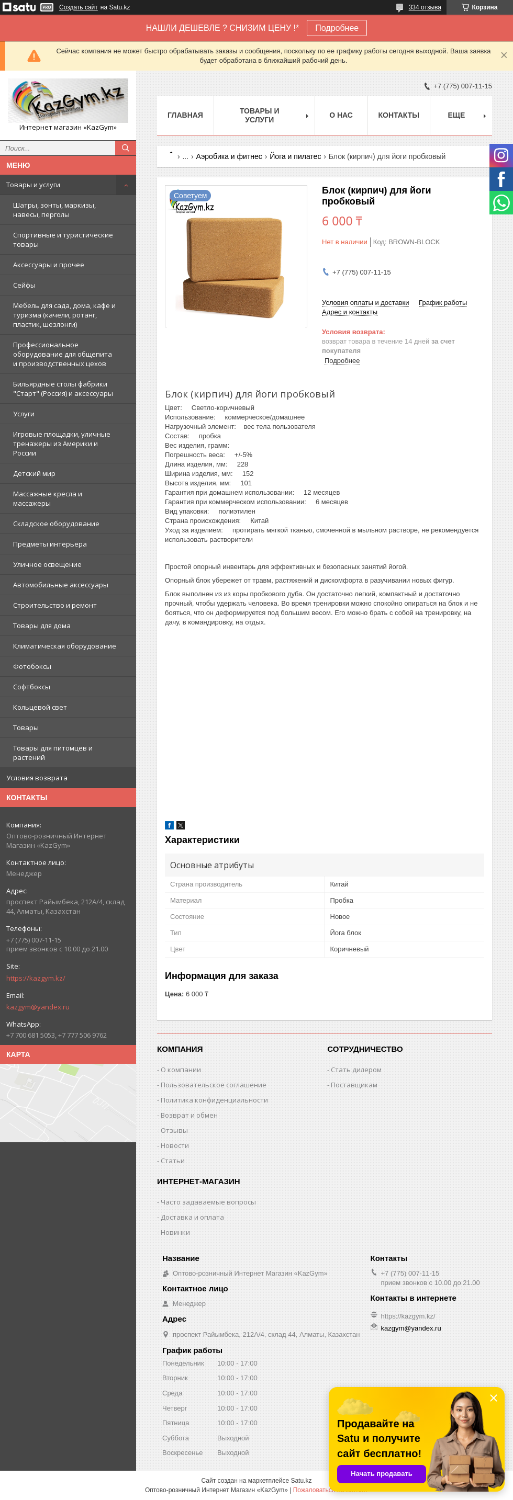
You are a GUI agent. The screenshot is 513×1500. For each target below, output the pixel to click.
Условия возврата (37, 777)
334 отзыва (425, 7)
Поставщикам (354, 1084)
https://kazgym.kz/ (35, 978)
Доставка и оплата (192, 1217)
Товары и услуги (33, 184)
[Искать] (125, 148)
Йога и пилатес (295, 156)
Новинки (175, 1232)
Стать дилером (356, 1069)
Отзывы (174, 1130)
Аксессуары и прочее (48, 264)
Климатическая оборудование (64, 646)
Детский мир (34, 473)
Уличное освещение (47, 564)
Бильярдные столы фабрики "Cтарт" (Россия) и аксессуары (63, 388)
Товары (26, 727)
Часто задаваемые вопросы (208, 1202)
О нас (341, 115)
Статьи (173, 1160)
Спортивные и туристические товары (63, 239)
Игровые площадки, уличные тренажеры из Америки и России (61, 443)
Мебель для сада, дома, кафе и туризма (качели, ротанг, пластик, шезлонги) (64, 315)
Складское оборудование (56, 523)
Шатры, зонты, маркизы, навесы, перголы (54, 209)
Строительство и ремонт (55, 605)
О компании (181, 1069)
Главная (185, 115)
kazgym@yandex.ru (38, 1007)
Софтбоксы (31, 686)
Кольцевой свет (40, 707)
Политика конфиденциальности (214, 1100)
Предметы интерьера (50, 544)
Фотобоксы (32, 666)
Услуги (24, 413)
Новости (175, 1145)
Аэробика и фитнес (229, 156)
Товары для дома (42, 625)
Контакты (398, 115)
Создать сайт (78, 7)
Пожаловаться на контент (330, 1490)
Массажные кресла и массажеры (47, 498)
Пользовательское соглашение (213, 1084)
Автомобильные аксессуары (60, 584)
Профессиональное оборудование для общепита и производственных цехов (62, 354)
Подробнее (337, 28)
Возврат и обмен (189, 1115)
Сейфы (24, 285)
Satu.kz (301, 1480)
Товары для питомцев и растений (53, 752)
